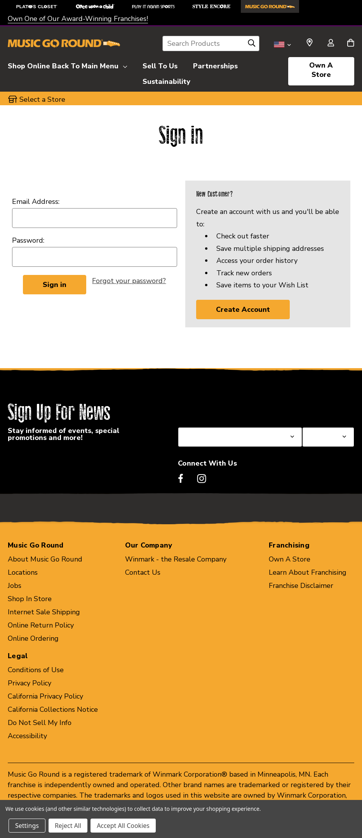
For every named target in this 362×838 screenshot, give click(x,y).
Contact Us (142, 572)
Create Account (243, 309)
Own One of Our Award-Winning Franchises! (78, 18)
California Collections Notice (53, 709)
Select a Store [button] (42, 99)
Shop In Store (30, 598)
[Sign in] (330, 43)
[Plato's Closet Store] (37, 6)
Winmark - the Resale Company (175, 559)
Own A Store (321, 70)
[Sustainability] (166, 80)
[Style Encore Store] (212, 6)
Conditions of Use (36, 670)
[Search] (251, 45)
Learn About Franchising (307, 572)
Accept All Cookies (123, 825)
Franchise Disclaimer (301, 585)
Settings (27, 825)
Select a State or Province (219, 408)
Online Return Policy (41, 625)
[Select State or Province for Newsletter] (240, 437)
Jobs (14, 585)
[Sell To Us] (160, 65)
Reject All (68, 825)
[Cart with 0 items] (350, 43)
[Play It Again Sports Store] (153, 6)
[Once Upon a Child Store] (95, 6)
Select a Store (325, 408)
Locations (23, 572)
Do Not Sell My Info (39, 722)
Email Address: (35, 201)
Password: (28, 240)
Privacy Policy (29, 683)
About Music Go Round (45, 559)
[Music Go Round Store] (270, 6)
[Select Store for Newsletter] (328, 437)
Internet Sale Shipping (44, 612)
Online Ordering (33, 638)
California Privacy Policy (45, 696)
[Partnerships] (215, 65)
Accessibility (27, 736)
